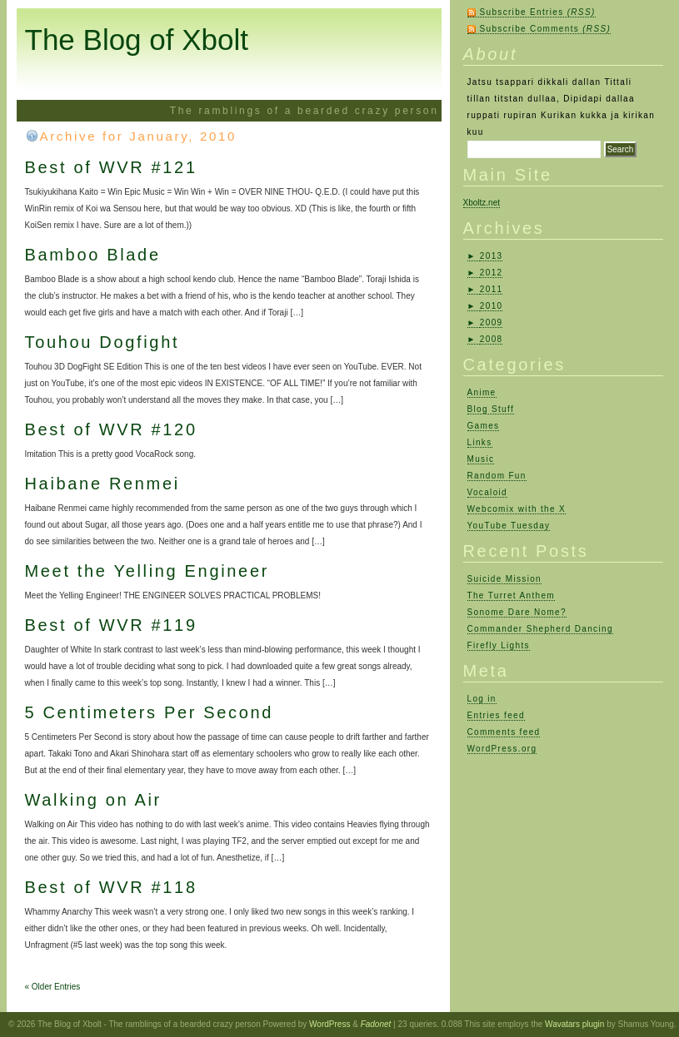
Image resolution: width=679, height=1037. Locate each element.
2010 (491, 305)
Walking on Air (93, 800)
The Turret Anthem (511, 595)
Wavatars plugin (574, 1024)
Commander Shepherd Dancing (540, 628)
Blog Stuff (491, 409)
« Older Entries (53, 986)
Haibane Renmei (102, 483)
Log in (482, 698)
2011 (491, 289)
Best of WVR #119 (111, 625)
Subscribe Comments (546, 28)
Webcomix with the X (517, 509)
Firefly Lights (498, 645)
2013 (491, 255)
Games (483, 425)
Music (481, 459)
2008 (491, 339)
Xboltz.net (481, 202)
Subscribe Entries (538, 12)
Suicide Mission (504, 578)
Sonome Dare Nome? (517, 612)
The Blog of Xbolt (137, 39)
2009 (491, 322)
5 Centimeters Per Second (149, 712)
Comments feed (504, 732)
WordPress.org (502, 748)
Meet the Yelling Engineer (147, 571)
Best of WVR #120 (111, 429)
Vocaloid (487, 492)
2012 (491, 272)
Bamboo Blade (93, 255)
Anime (482, 392)
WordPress (329, 1024)
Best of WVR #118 (111, 887)
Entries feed (496, 715)
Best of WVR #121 (111, 167)
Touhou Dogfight (102, 342)
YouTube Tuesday (509, 525)
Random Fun (497, 475)
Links (479, 442)
